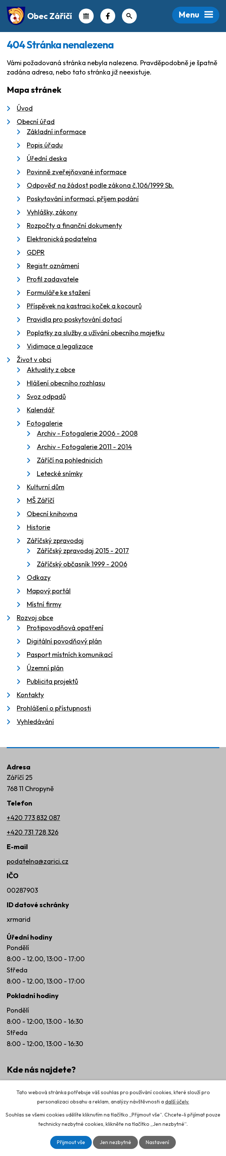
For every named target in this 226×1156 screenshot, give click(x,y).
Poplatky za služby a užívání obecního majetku (96, 332)
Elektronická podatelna (62, 239)
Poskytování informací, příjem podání (83, 198)
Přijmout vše (71, 1142)
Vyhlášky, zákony (52, 212)
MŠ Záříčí (40, 500)
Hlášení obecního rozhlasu (66, 383)
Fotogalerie (44, 423)
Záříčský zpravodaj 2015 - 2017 (83, 550)
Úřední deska (47, 158)
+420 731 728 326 (32, 832)
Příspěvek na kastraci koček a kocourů (84, 306)
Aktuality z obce (51, 369)
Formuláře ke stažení (58, 292)
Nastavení (157, 1142)
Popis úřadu (45, 145)
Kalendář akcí (86, 16)
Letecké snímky (60, 473)
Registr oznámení (53, 265)
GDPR (36, 252)
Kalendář (41, 410)
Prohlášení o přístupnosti (54, 708)
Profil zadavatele (52, 279)
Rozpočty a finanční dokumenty (74, 225)
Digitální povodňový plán (64, 641)
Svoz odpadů (46, 396)
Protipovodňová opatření (65, 627)
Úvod (25, 108)
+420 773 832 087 (33, 817)
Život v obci (34, 359)
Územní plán (45, 668)
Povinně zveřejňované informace (76, 172)
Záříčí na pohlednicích (70, 460)
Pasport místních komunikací (70, 654)
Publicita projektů (52, 681)
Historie (38, 527)
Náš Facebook (107, 16)
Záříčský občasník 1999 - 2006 (82, 564)
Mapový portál (49, 591)
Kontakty (30, 694)
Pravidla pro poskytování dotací (74, 319)
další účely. (177, 1101)
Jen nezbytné (115, 1142)
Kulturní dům (45, 487)
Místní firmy (44, 604)
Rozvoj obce (35, 617)
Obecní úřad (36, 121)
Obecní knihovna (52, 513)
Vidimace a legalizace (60, 346)
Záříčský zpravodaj (55, 540)
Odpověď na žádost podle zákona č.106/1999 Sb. (100, 185)
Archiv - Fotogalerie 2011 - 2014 (84, 446)
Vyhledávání (35, 721)
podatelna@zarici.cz (37, 861)
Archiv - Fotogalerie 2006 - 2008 (87, 433)
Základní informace (56, 131)
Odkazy (39, 577)
